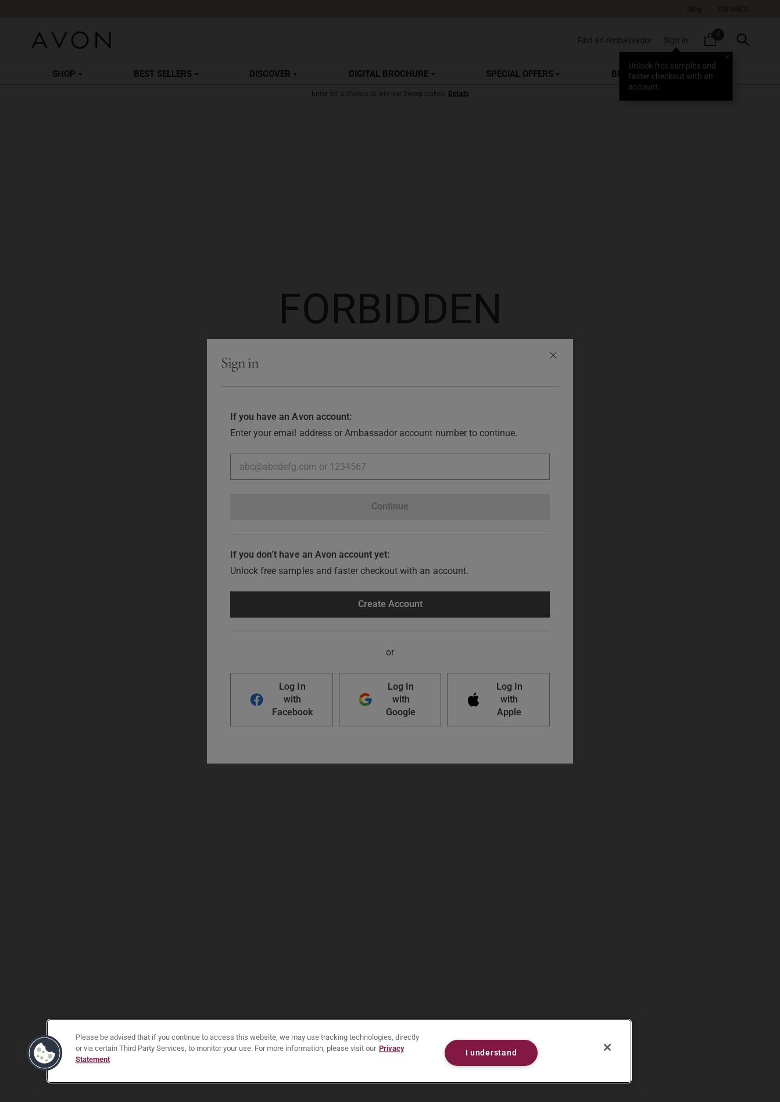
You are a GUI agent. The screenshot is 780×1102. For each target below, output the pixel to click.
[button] (44, 1053)
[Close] (607, 1047)
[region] (339, 1051)
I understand (491, 1053)
